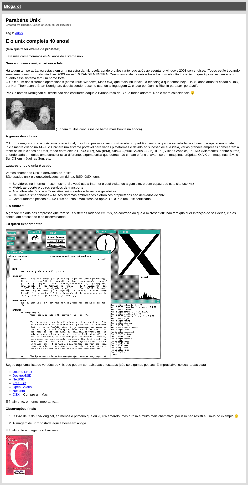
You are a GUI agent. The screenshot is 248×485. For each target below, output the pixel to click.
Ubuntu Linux (22, 372)
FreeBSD (19, 383)
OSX (16, 394)
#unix (19, 33)
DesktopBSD (22, 375)
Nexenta (19, 391)
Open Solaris (22, 387)
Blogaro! (12, 6)
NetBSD (18, 379)
